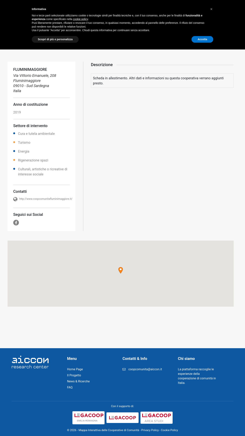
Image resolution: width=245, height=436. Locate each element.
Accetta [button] (202, 425)
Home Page (75, 369)
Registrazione (144, 9)
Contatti (199, 9)
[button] (120, 270)
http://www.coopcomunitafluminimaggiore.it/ (45, 198)
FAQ (166, 9)
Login (181, 9)
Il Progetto (86, 9)
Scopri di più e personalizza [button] (55, 425)
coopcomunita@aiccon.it (145, 369)
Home (65, 9)
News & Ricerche (114, 9)
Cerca (224, 9)
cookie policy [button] (80, 405)
